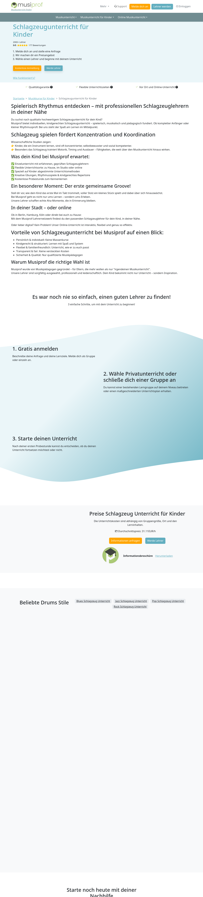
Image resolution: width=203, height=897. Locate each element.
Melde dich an (139, 6)
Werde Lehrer (53, 68)
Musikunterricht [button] (65, 17)
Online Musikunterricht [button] (131, 17)
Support (120, 6)
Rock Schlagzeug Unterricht (130, 606)
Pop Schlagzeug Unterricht (168, 601)
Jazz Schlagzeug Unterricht (131, 601)
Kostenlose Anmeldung (27, 68)
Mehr (103, 6)
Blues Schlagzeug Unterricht (93, 601)
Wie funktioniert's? (24, 78)
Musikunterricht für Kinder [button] (96, 17)
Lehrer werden (162, 6)
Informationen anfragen (125, 540)
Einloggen (183, 6)
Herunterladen (164, 556)
